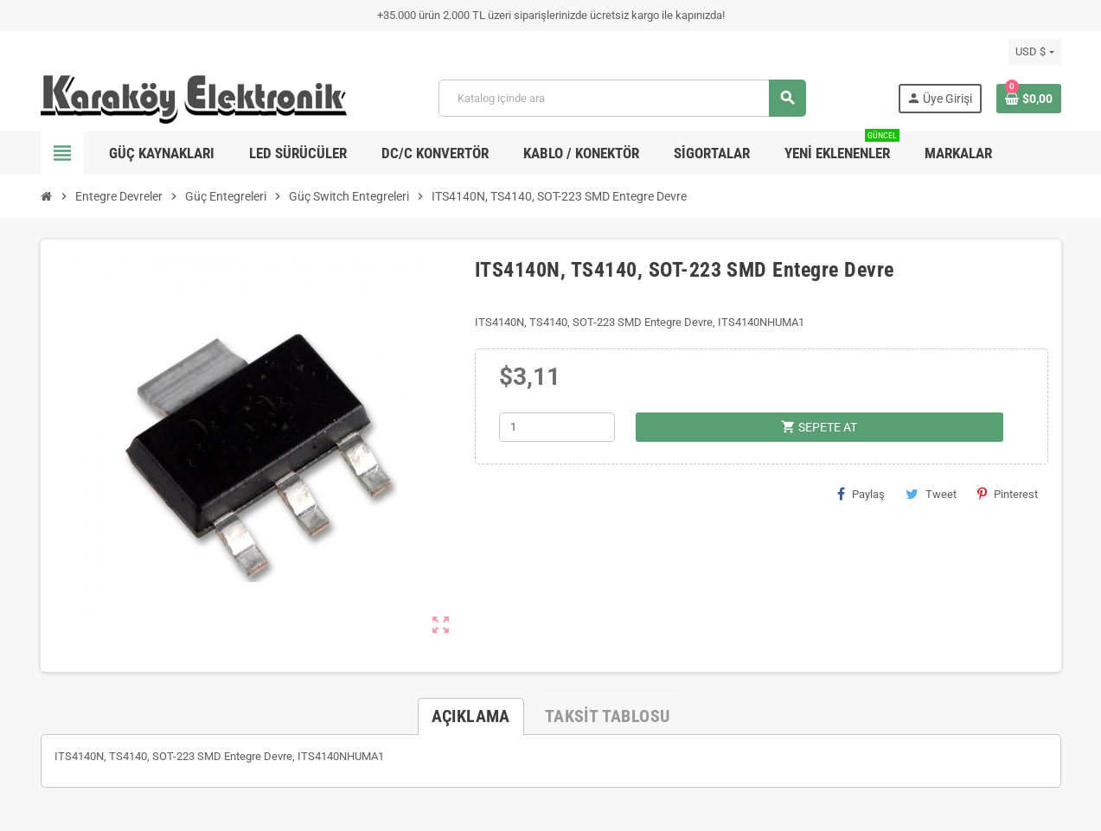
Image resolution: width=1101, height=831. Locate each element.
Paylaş (861, 494)
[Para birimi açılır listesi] (1034, 52)
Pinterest (1007, 494)
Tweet (931, 494)
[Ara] (621, 98)
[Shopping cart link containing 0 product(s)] (1028, 98)
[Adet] (557, 427)
